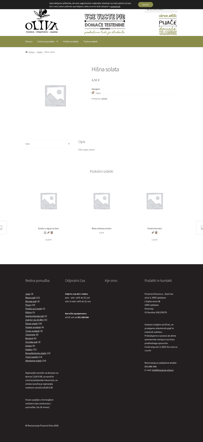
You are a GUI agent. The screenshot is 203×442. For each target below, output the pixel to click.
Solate (39, 52)
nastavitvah (115, 6)
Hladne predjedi (70, 41)
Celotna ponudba (45, 41)
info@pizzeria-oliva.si (162, 370)
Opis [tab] (27, 143)
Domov (28, 41)
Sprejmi (145, 4)
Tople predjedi (90, 41)
